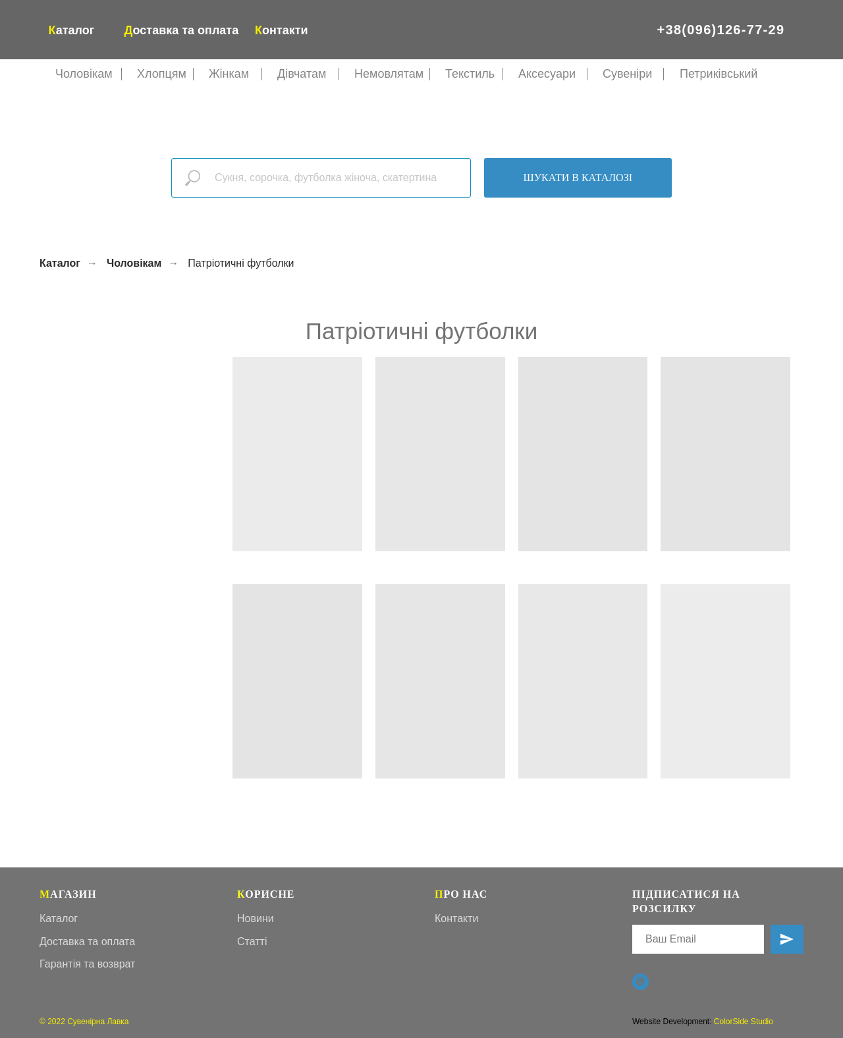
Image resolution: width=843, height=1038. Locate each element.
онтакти (281, 30)
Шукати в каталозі (578, 177)
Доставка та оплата (87, 941)
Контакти (457, 918)
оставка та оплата (181, 30)
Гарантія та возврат (87, 964)
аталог (72, 30)
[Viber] (640, 981)
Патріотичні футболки (241, 263)
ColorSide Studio (743, 1021)
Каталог (60, 263)
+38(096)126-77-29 (721, 29)
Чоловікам (134, 263)
